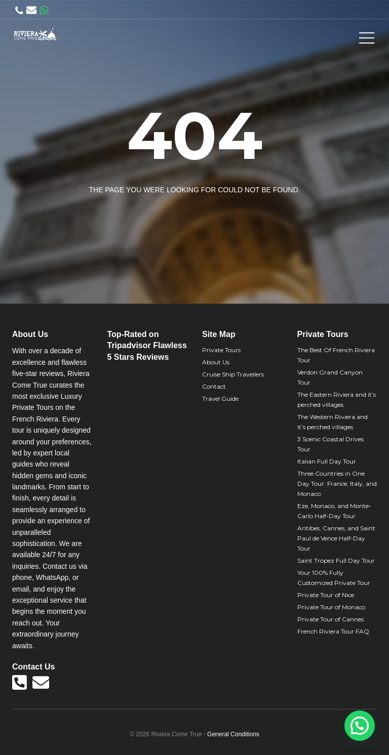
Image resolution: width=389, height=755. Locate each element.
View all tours (233, 215)
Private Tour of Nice (325, 595)
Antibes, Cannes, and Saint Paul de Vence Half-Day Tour (336, 538)
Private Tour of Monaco (331, 607)
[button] (359, 725)
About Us (215, 362)
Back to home (155, 215)
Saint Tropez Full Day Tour (336, 560)
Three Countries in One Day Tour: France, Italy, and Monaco (337, 483)
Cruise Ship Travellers (233, 374)
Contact (214, 386)
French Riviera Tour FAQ (333, 631)
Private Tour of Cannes (330, 619)
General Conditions (233, 734)
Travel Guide (220, 398)
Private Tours (221, 350)
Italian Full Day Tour (326, 461)
